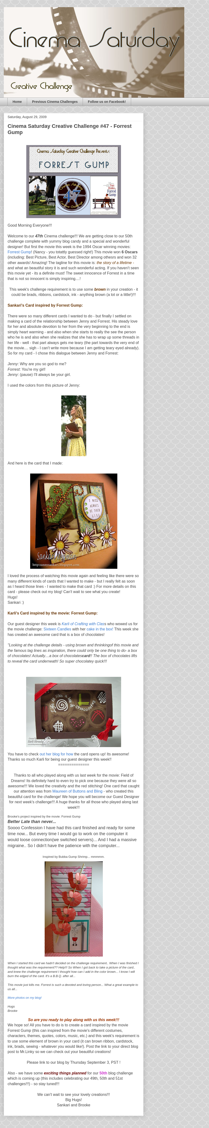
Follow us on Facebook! (107, 102)
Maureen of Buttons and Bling (78, 791)
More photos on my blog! (25, 997)
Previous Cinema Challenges (55, 102)
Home (17, 102)
